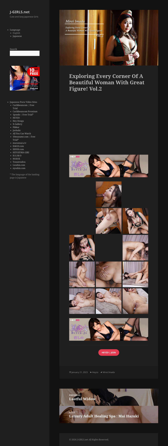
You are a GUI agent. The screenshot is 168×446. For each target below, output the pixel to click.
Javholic (17, 130)
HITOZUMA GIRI (21, 152)
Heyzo (95, 372)
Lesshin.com (19, 165)
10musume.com (20, 136)
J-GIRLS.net (20, 11)
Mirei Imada (109, 372)
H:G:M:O (17, 155)
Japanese (17, 36)
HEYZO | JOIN (109, 352)
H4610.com (18, 146)
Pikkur (16, 127)
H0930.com (18, 149)
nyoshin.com (19, 168)
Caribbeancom (20, 105)
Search (13, 49)
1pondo (16, 114)
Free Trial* (27, 114)
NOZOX (16, 158)
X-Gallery (17, 124)
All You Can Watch (22, 133)
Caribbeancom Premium (25, 111)
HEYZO (16, 117)
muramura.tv (19, 143)
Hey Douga (18, 120)
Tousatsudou (19, 161)
